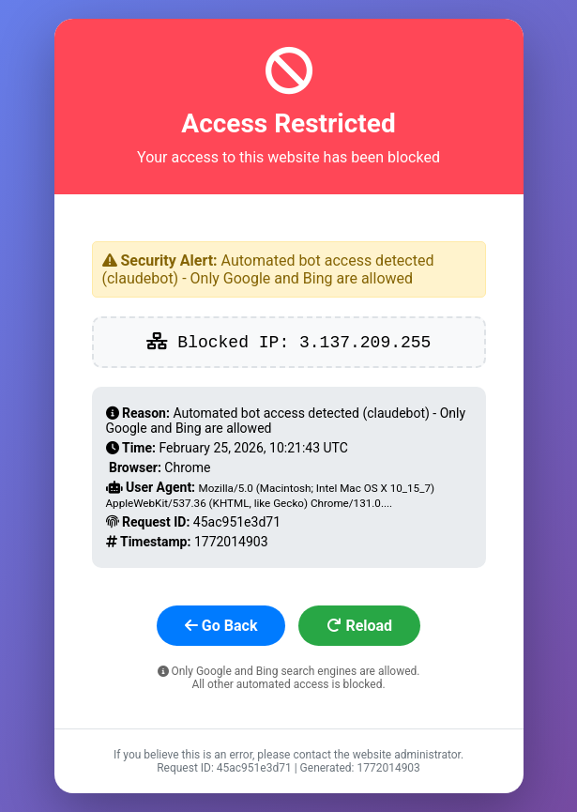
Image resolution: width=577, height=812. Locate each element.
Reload (359, 626)
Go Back (221, 626)
